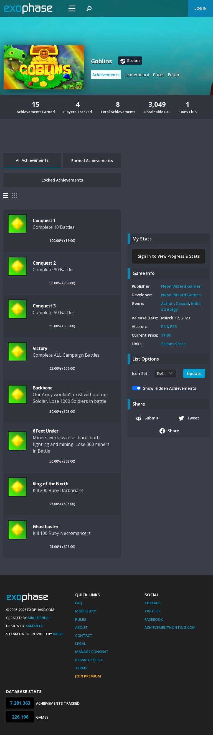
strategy (169, 309)
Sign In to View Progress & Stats (169, 256)
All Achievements (32, 160)
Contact (83, 635)
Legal (80, 643)
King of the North (50, 484)
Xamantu (35, 625)
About (81, 627)
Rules (80, 619)
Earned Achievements (92, 160)
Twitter (152, 611)
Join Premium (88, 676)
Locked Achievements (62, 180)
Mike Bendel (39, 617)
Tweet (189, 418)
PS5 (173, 326)
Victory (40, 348)
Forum (174, 74)
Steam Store (173, 343)
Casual (182, 303)
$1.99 (166, 335)
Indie (196, 303)
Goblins (101, 61)
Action (167, 303)
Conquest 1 (44, 220)
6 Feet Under (45, 431)
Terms (81, 668)
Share (169, 431)
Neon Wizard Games (181, 286)
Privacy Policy (89, 659)
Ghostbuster (45, 526)
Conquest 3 (44, 306)
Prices (158, 74)
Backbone (43, 388)
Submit (147, 418)
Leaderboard (137, 74)
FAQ (78, 602)
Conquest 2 (44, 263)
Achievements (105, 74)
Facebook (153, 619)
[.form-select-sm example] (165, 373)
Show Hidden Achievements (169, 388)
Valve (58, 633)
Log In (200, 8)
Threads (152, 602)
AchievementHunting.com (170, 627)
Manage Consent (91, 651)
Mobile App (85, 611)
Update (194, 373)
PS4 (164, 326)
